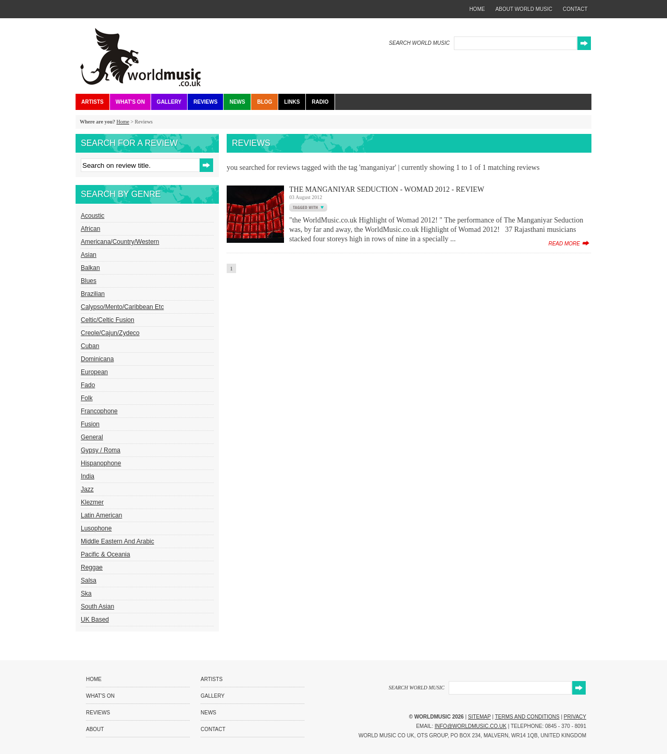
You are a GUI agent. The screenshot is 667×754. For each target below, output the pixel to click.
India (87, 476)
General (92, 437)
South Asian (97, 606)
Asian (88, 254)
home (477, 9)
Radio (320, 102)
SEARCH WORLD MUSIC (419, 43)
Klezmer (92, 502)
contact (575, 9)
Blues (88, 281)
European (94, 372)
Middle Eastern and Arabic (117, 541)
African (90, 228)
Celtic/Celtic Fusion (107, 320)
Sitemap (479, 717)
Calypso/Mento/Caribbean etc (122, 307)
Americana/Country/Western (120, 241)
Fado (88, 385)
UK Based (95, 619)
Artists (92, 102)
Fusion (90, 424)
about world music (524, 9)
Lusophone (96, 528)
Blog (264, 102)
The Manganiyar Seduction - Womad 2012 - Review (386, 189)
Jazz (87, 489)
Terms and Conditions (527, 717)
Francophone (99, 411)
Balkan (90, 267)
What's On (130, 102)
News (237, 102)
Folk (87, 398)
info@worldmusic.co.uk (471, 726)
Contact (213, 729)
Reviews (205, 102)
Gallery (169, 102)
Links (292, 102)
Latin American (101, 515)
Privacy (575, 717)
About (95, 729)
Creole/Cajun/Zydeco (110, 333)
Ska (86, 593)
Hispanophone (101, 463)
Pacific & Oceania (105, 554)
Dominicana (97, 359)
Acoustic (92, 215)
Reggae (92, 567)
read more (564, 243)
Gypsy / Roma (100, 450)
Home (122, 122)
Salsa (88, 580)
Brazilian (93, 294)
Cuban (90, 346)
